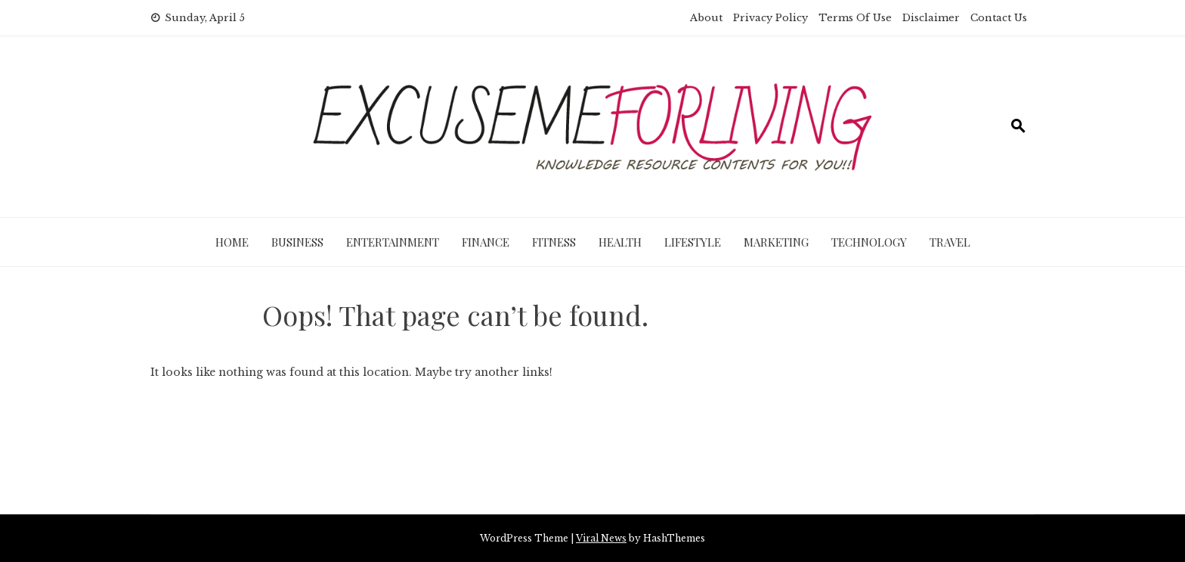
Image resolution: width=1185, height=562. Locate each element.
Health (620, 242)
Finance (485, 242)
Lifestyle (692, 242)
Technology (869, 242)
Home (232, 242)
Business (297, 242)
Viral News (601, 538)
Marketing (776, 242)
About (706, 17)
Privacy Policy (770, 17)
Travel (950, 242)
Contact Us (998, 17)
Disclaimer (931, 17)
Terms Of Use (855, 17)
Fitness (554, 242)
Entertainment (392, 242)
